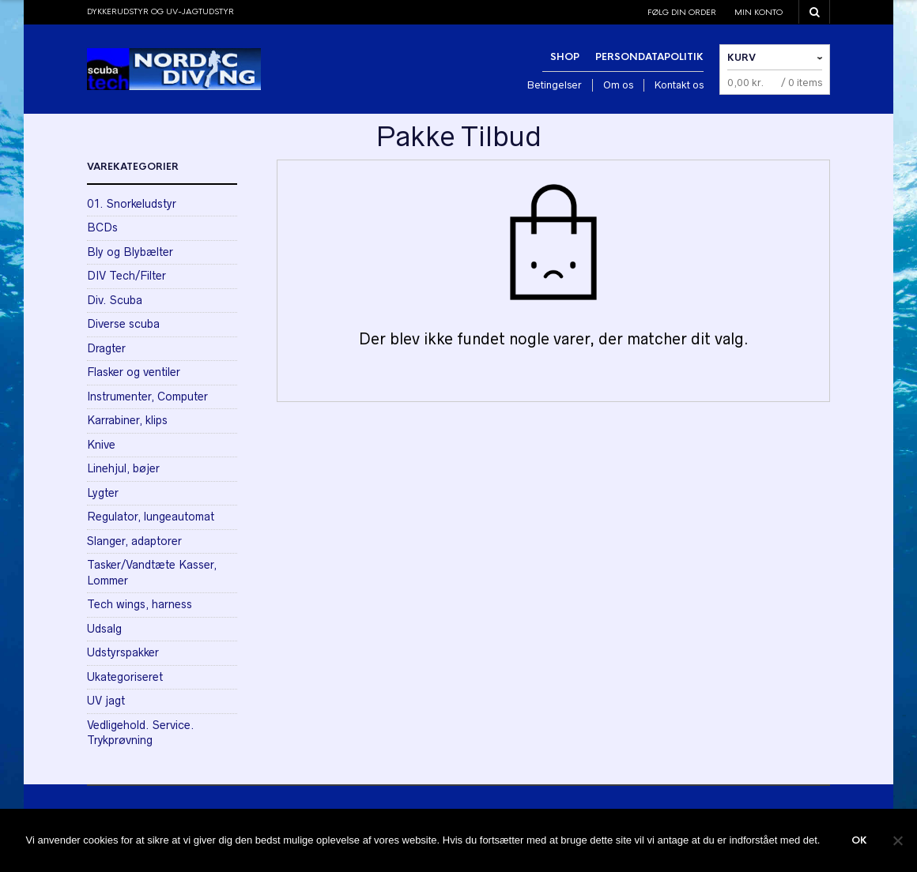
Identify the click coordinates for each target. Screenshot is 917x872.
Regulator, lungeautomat (150, 516)
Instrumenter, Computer (147, 396)
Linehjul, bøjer (123, 468)
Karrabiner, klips (127, 420)
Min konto (758, 12)
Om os (618, 85)
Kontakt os (679, 85)
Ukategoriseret (125, 677)
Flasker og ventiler (133, 372)
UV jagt (106, 700)
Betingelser (554, 85)
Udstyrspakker (123, 652)
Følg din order (681, 12)
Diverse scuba (123, 324)
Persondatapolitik (649, 57)
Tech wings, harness (139, 604)
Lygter (103, 493)
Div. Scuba (114, 300)
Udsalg (104, 628)
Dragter (106, 348)
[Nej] (897, 840)
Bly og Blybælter (130, 252)
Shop (564, 57)
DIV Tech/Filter (126, 275)
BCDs (102, 227)
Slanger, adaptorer (134, 541)
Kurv (741, 57)
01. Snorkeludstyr (131, 203)
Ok (859, 840)
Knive (101, 444)
